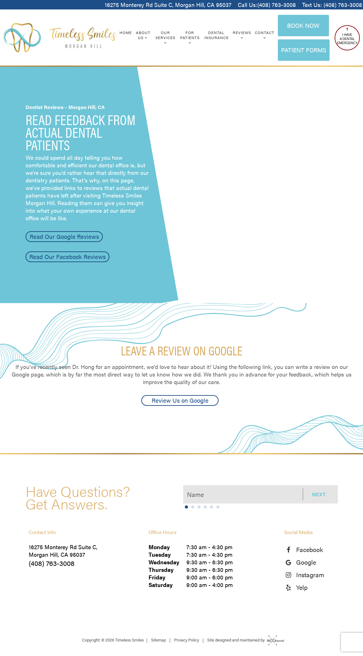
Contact (264, 35)
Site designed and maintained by (244, 640)
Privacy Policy (186, 640)
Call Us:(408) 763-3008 (267, 5)
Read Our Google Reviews (64, 236)
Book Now (303, 25)
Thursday (161, 569)
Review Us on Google (180, 400)
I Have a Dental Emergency (347, 36)
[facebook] (290, 549)
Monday (159, 547)
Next (318, 494)
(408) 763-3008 (51, 562)
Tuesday (160, 554)
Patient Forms (303, 50)
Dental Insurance (216, 35)
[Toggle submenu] (146, 38)
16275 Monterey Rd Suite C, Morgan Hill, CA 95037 (168, 5)
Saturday (161, 585)
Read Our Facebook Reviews (67, 256)
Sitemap (158, 640)
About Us (143, 35)
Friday (157, 577)
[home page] (60, 38)
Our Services (165, 37)
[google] (290, 562)
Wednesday (164, 562)
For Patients (190, 37)
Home (126, 32)
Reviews (242, 35)
